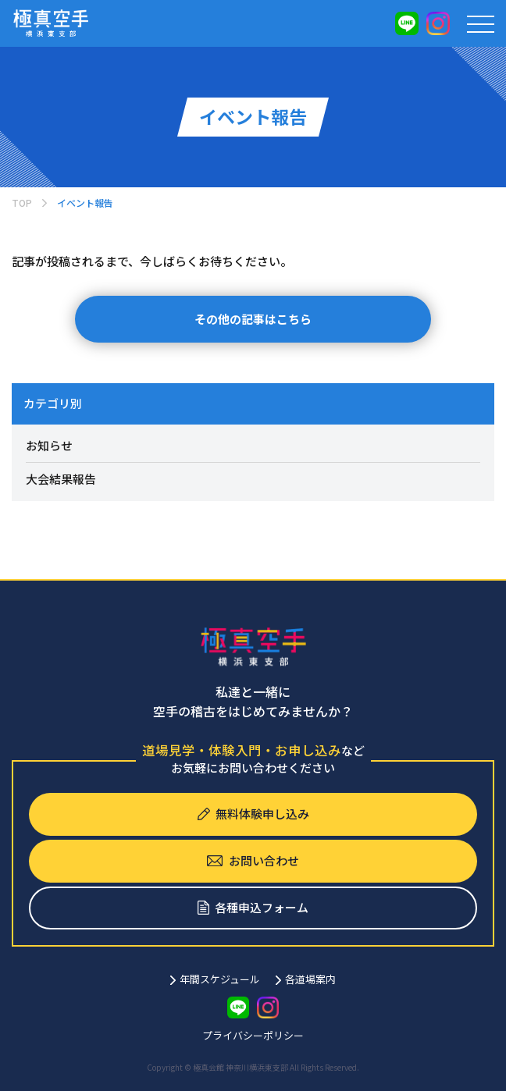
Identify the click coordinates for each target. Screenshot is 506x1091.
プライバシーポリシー (253, 1035)
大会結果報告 (61, 479)
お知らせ (49, 445)
